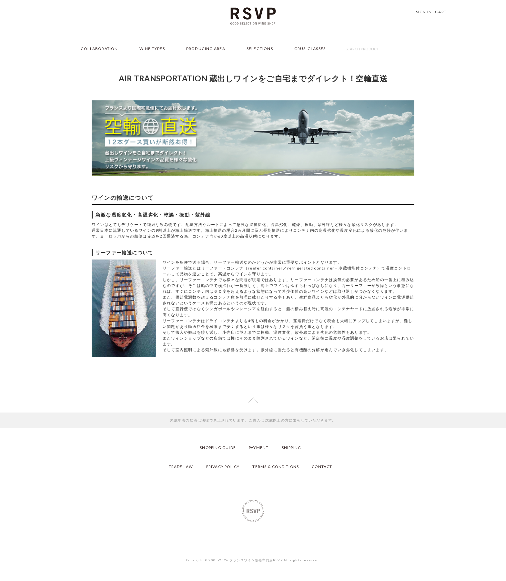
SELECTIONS (260, 48)
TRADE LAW (179, 466)
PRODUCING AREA (205, 48)
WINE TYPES (152, 48)
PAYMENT (259, 447)
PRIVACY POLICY (221, 466)
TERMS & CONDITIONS (276, 466)
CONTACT (323, 466)
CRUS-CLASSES (310, 48)
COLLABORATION (99, 48)
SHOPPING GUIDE (217, 447)
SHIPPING (292, 447)
